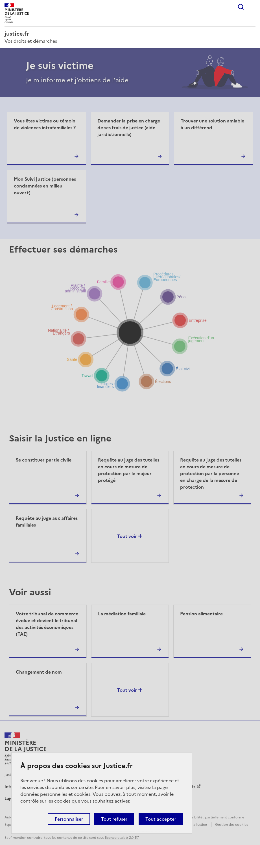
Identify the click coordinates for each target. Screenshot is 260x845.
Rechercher (240, 6)
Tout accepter (160, 819)
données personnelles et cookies (55, 794)
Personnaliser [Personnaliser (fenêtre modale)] (69, 819)
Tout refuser (114, 819)
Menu (252, 6)
